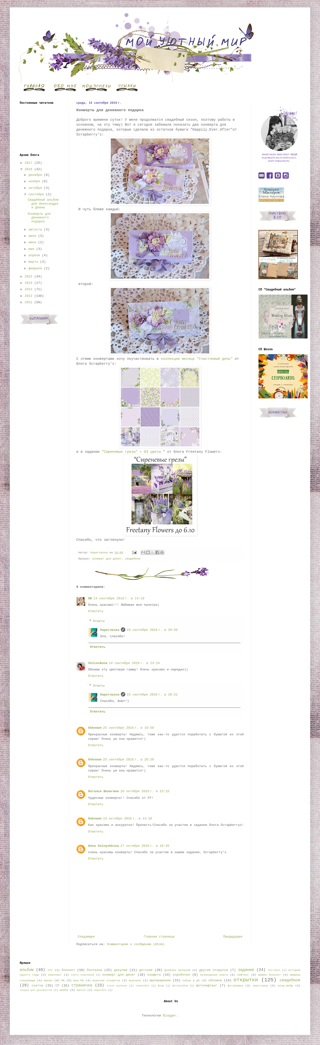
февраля (35, 268)
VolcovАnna (97, 663)
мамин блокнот (269, 975)
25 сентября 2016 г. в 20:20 (128, 759)
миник (48, 980)
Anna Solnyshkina (103, 846)
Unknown (95, 728)
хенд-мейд (285, 985)
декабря (35, 175)
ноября (34, 181)
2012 (28, 296)
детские (146, 970)
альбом (26, 970)
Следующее (86, 937)
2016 (28, 169)
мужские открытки (106, 980)
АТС (50, 970)
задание (246, 970)
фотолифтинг (206, 985)
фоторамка (235, 985)
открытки (245, 980)
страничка (81, 985)
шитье (81, 990)
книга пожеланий (82, 974)
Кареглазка (109, 630)
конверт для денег (106, 558)
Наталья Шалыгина (103, 791)
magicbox (100, 990)
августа (35, 229)
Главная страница (159, 937)
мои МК (78, 980)
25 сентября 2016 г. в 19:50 (128, 728)
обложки (215, 980)
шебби (64, 990)
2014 (28, 283)
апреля (34, 255)
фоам (161, 985)
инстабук (274, 970)
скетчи (37, 985)
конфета (154, 975)
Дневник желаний (177, 970)
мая (31, 249)
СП (57, 985)
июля (32, 236)
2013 (28, 289)
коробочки (181, 975)
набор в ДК (191, 980)
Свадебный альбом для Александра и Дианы (43, 203)
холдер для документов (36, 990)
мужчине (135, 980)
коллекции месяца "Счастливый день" (197, 359)
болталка (94, 970)
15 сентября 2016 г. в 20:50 (152, 630)
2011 (28, 302)
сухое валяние (117, 985)
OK (90, 598)
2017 (28, 163)
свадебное (132, 558)
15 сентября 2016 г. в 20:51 (152, 695)
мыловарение (160, 980)
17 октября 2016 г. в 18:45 (144, 846)
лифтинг (243, 975)
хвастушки (260, 985)
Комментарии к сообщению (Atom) (136, 944)
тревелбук (142, 985)
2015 (28, 276)
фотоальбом (180, 985)
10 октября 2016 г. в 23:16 (144, 791)
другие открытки (213, 970)
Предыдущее (232, 937)
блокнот (68, 970)
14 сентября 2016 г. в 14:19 (119, 598)
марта (33, 262)
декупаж (121, 970)
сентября (36, 194)
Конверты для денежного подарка (39, 217)
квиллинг (55, 975)
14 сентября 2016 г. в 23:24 (134, 663)
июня (32, 242)
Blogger (169, 1015)
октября (35, 188)
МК (63, 980)
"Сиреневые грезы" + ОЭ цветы (132, 452)
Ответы (99, 621)
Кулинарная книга (214, 975)
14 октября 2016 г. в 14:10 (127, 818)
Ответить (95, 611)
